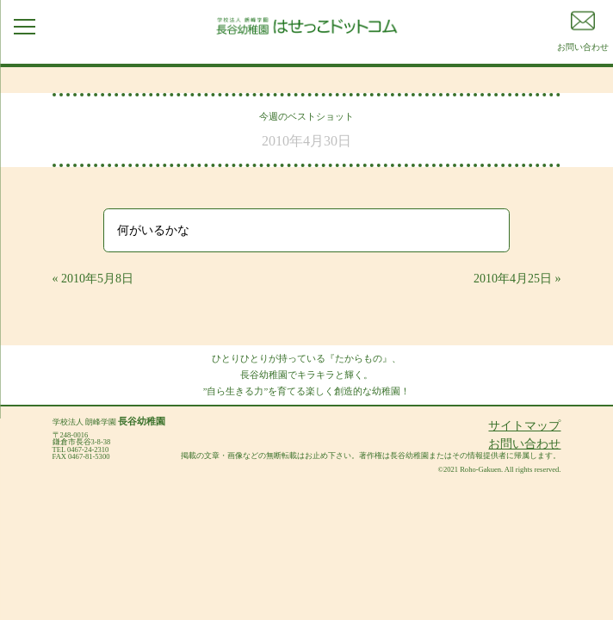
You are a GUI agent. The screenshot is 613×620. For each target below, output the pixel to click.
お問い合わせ (524, 443)
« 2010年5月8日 (93, 278)
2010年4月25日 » (517, 278)
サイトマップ (524, 425)
